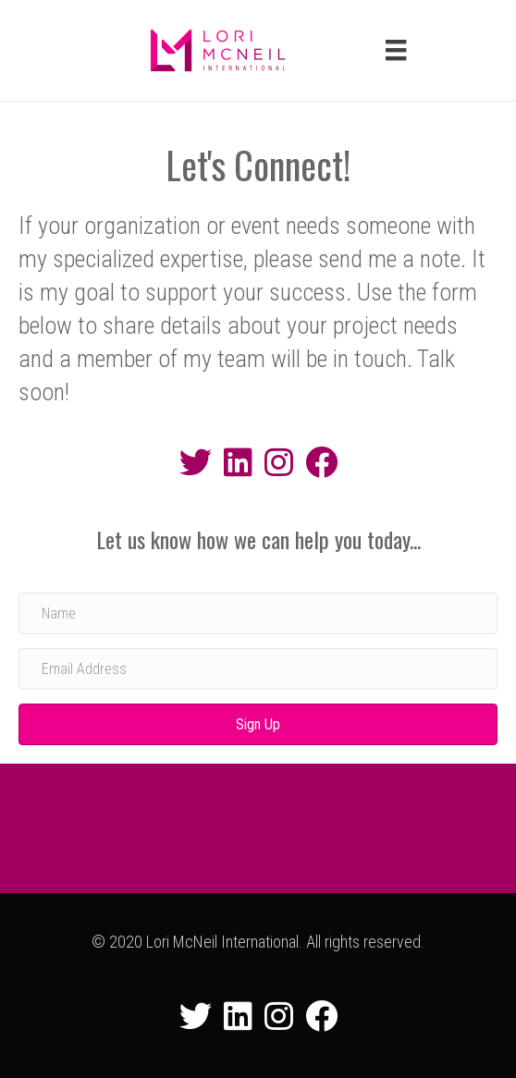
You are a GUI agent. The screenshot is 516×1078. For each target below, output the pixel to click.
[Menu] (396, 50)
